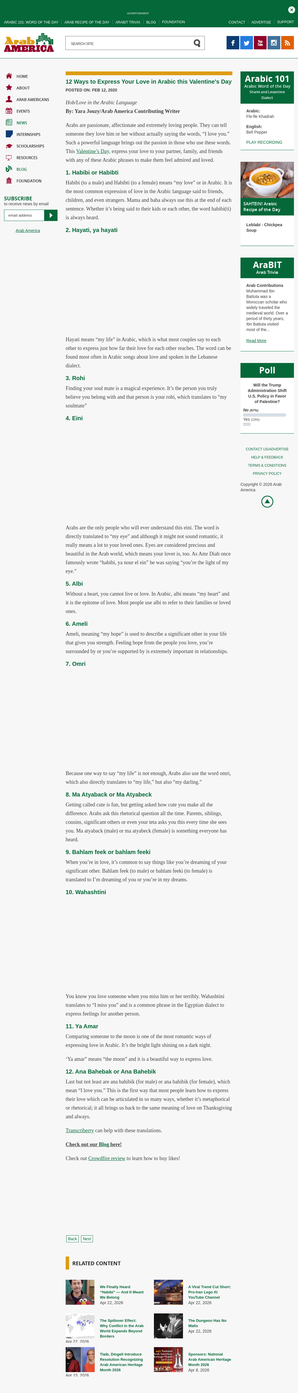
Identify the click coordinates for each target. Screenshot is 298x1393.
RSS (285, 38)
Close (291, 9)
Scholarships (25, 145)
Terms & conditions (267, 465)
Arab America (28, 230)
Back (72, 1238)
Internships (23, 133)
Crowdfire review (106, 1158)
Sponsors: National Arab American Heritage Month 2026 (209, 1359)
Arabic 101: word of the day (31, 22)
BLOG (16, 168)
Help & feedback (267, 457)
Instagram (274, 38)
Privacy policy (267, 474)
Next (87, 1238)
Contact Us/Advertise (267, 449)
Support (285, 22)
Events (18, 110)
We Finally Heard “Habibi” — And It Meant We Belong (121, 1292)
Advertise (261, 22)
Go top (264, 501)
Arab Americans (27, 99)
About (18, 87)
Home (17, 75)
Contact (237, 22)
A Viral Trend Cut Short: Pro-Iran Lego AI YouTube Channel (209, 1292)
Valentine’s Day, (93, 151)
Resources (21, 157)
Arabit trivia (128, 22)
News (16, 122)
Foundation (173, 22)
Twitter (246, 38)
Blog (151, 22)
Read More (256, 340)
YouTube (260, 38)
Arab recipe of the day (86, 22)
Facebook (233, 38)
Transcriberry (80, 1130)
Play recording (264, 142)
